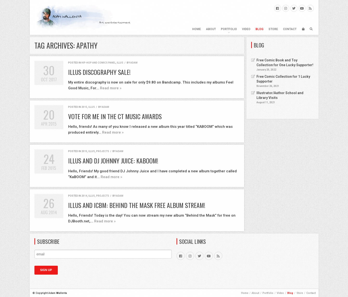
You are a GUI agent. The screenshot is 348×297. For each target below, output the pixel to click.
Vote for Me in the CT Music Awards (115, 116)
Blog (259, 29)
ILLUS (120, 62)
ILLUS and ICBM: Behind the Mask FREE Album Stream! (136, 205)
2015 (84, 107)
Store (273, 29)
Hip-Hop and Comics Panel (98, 62)
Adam (134, 62)
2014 (84, 195)
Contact (289, 29)
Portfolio (229, 29)
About (211, 29)
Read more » (110, 88)
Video (246, 29)
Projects (102, 151)
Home (196, 29)
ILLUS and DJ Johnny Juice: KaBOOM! (113, 160)
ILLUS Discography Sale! (99, 72)
